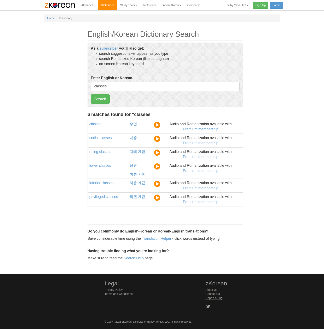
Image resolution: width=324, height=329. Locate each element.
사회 (142, 174)
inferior (95, 183)
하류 (133, 165)
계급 (142, 152)
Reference (150, 5)
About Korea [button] (172, 5)
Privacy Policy (114, 289)
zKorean (127, 321)
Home (51, 18)
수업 (133, 124)
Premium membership (200, 129)
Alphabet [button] (88, 5)
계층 (133, 138)
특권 (133, 197)
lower (93, 165)
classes (95, 124)
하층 (133, 183)
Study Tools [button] (128, 5)
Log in (276, 5)
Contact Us (213, 294)
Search (100, 99)
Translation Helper (156, 238)
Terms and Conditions (118, 294)
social (94, 138)
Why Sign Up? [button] (238, 5)
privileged (97, 197)
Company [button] (194, 5)
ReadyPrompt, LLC (158, 321)
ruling (93, 152)
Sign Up (260, 5)
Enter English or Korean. (112, 78)
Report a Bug (214, 298)
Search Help (134, 258)
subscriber (108, 48)
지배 (133, 152)
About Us (212, 289)
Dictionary (107, 5)
